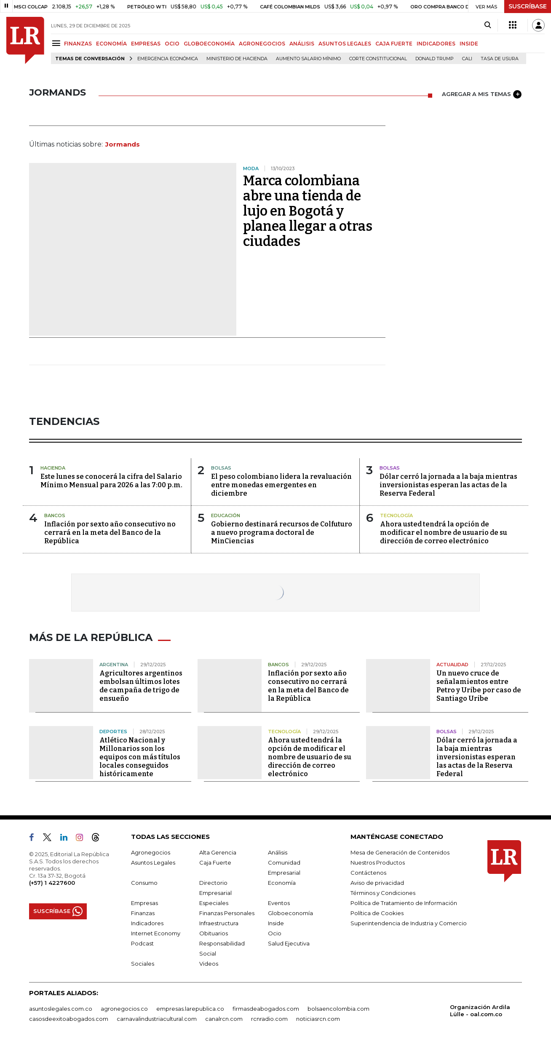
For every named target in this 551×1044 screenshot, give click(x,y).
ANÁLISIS (301, 43)
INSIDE (469, 43)
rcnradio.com (269, 1018)
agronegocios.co (124, 1008)
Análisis (277, 852)
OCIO (172, 43)
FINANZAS (78, 43)
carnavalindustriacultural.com (157, 1018)
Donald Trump (434, 58)
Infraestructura (218, 923)
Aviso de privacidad (377, 882)
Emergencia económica (167, 58)
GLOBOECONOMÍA (209, 43)
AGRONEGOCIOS (262, 43)
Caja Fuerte (215, 862)
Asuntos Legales (153, 862)
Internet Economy (155, 933)
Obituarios (213, 933)
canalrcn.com (224, 1018)
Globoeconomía (290, 913)
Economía (282, 882)
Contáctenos (368, 872)
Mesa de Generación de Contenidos (399, 852)
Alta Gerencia (217, 852)
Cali (467, 58)
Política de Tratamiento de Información (403, 903)
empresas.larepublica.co (190, 1008)
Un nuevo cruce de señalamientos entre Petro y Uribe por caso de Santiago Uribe (478, 685)
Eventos (279, 903)
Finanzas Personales (226, 913)
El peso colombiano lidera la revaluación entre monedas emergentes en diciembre (281, 485)
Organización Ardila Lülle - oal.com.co (480, 1010)
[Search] (487, 25)
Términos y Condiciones (382, 892)
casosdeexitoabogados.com (68, 1018)
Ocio (274, 933)
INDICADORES (436, 43)
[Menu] (57, 43)
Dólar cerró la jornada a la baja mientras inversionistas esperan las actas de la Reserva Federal (448, 485)
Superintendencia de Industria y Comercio (408, 923)
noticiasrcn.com (318, 1018)
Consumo (144, 882)
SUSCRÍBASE (527, 6)
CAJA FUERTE (393, 43)
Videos (208, 963)
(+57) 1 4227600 (52, 882)
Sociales (142, 963)
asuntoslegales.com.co (60, 1008)
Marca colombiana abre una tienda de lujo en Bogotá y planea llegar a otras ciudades (307, 211)
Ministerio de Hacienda (236, 58)
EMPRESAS (145, 43)
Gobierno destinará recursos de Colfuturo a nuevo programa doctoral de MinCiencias (281, 532)
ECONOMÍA (111, 43)
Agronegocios (150, 852)
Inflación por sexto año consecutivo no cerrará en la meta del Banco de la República (110, 532)
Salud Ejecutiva (289, 943)
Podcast (142, 943)
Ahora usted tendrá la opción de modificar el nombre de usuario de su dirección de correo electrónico (443, 532)
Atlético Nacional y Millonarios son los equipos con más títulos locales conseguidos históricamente (139, 757)
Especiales (213, 903)
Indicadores (147, 923)
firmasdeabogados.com (266, 1008)
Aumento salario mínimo (308, 58)
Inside (276, 923)
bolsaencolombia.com (338, 1008)
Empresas (144, 903)
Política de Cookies (377, 913)
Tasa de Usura (500, 58)
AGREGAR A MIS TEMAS (482, 94)
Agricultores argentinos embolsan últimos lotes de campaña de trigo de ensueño (140, 685)
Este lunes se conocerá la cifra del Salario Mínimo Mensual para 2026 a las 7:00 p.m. (111, 481)
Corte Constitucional (378, 58)
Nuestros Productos (377, 862)
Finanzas (143, 913)
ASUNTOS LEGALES (344, 43)
